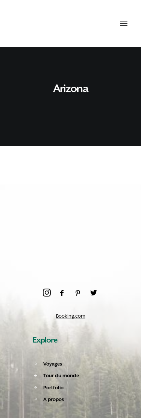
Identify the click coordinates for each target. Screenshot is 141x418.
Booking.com (70, 316)
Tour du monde (61, 375)
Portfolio (53, 387)
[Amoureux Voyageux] (27, 23)
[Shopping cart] (101, 23)
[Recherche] (87, 23)
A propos (53, 399)
